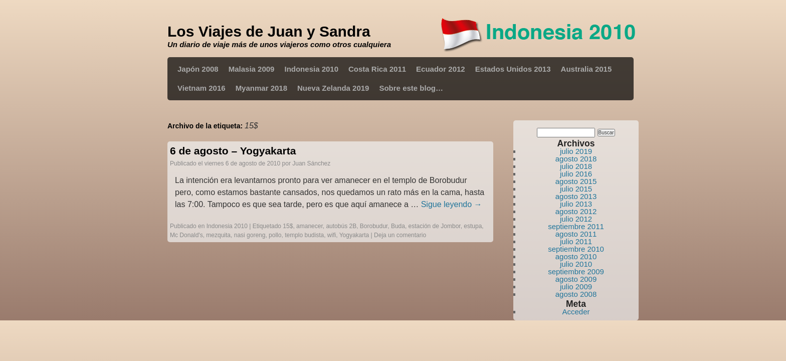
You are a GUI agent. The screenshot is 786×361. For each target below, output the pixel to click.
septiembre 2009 (576, 271)
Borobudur (373, 226)
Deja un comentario (400, 235)
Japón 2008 (198, 69)
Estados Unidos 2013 (513, 69)
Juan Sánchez (311, 163)
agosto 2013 (576, 196)
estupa (473, 226)
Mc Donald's (186, 235)
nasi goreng (250, 235)
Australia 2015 (586, 69)
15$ (288, 226)
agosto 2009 (576, 279)
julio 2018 (576, 166)
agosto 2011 (576, 234)
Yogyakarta (354, 235)
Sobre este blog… (411, 88)
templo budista (304, 235)
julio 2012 (576, 219)
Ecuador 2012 (440, 69)
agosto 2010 (576, 256)
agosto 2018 (576, 158)
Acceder (576, 311)
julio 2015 (576, 189)
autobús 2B (341, 226)
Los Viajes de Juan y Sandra (268, 31)
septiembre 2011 (576, 226)
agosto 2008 (576, 294)
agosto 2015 (576, 181)
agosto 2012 (576, 211)
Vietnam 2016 (201, 88)
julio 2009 (576, 286)
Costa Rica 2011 (377, 69)
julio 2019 (576, 151)
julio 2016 (576, 173)
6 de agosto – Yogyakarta (233, 150)
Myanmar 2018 (261, 88)
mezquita (218, 235)
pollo (275, 235)
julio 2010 (576, 264)
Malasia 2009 (252, 69)
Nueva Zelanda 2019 (333, 88)
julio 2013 (576, 204)
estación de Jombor (435, 226)
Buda (398, 226)
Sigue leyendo (451, 204)
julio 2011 (576, 241)
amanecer (309, 226)
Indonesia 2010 (311, 69)
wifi (331, 235)
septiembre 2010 (576, 249)
